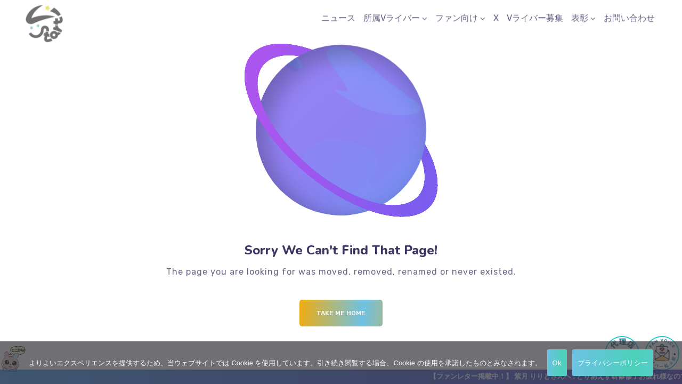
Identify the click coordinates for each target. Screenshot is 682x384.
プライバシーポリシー (613, 363)
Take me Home (341, 313)
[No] (668, 362)
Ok (557, 363)
